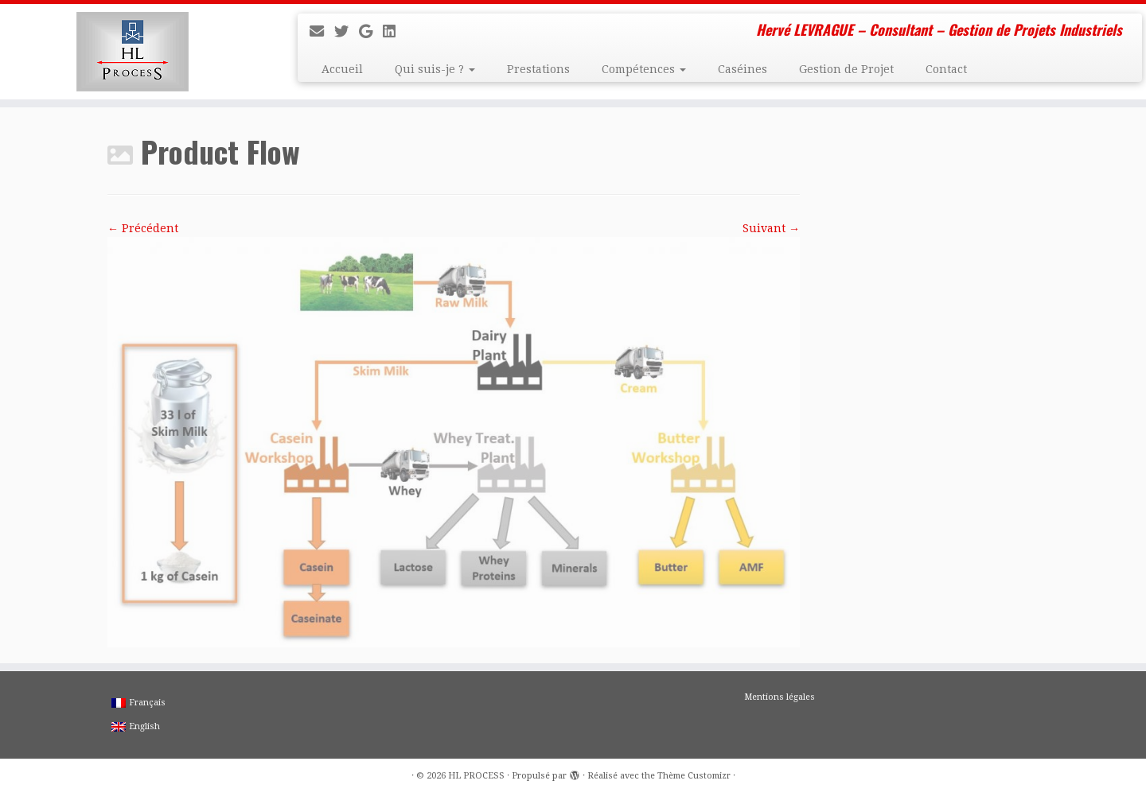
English (135, 726)
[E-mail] (322, 31)
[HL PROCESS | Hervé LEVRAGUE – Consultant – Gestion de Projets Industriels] (132, 51)
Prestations (538, 69)
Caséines (742, 69)
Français (138, 702)
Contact (946, 69)
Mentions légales (779, 697)
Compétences (644, 69)
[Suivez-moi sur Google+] (371, 31)
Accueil (342, 69)
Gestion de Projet (846, 69)
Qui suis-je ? (435, 69)
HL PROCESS (476, 776)
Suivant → (771, 228)
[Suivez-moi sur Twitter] (346, 31)
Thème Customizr (694, 776)
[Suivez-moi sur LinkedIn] (394, 31)
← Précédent (142, 228)
